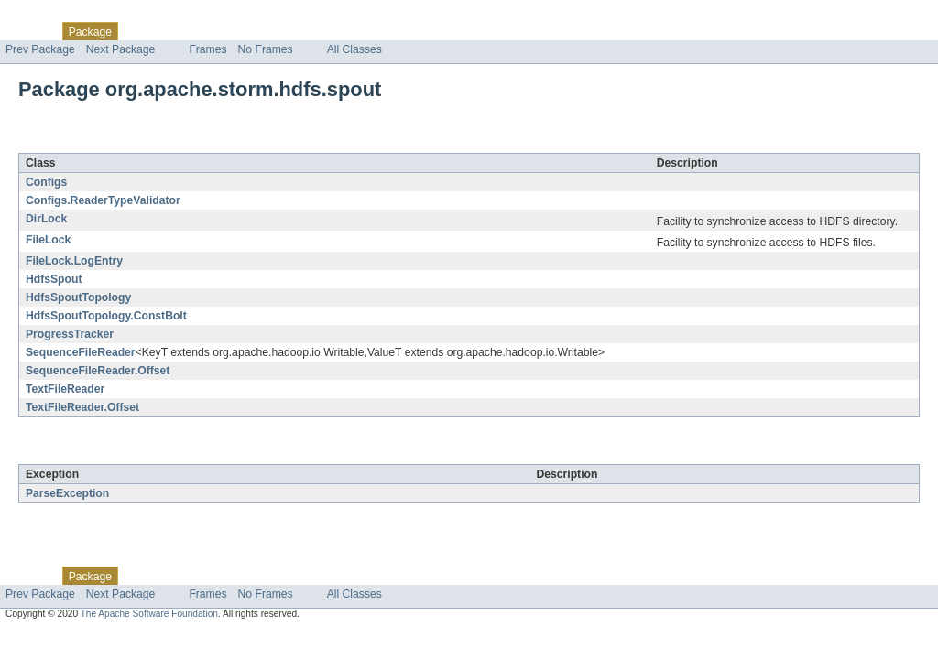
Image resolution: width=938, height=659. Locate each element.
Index (313, 31)
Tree (209, 31)
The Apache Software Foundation (149, 614)
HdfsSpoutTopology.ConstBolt (106, 315)
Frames (207, 49)
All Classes (354, 49)
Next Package (121, 49)
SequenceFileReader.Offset (97, 370)
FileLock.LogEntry (74, 260)
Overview (28, 31)
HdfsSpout (54, 279)
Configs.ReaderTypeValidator (103, 200)
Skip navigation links (50, 15)
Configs (46, 182)
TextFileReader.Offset (82, 407)
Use (177, 31)
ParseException (67, 493)
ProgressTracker (70, 334)
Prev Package (40, 49)
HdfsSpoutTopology (78, 297)
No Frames (265, 49)
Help (349, 31)
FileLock (48, 239)
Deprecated (260, 31)
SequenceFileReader (81, 352)
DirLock (46, 218)
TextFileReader (65, 389)
